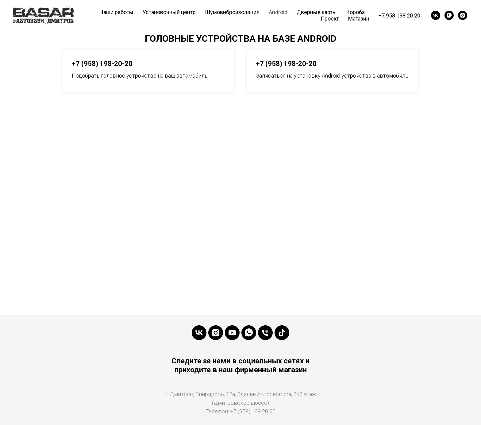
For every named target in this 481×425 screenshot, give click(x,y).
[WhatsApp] (449, 15)
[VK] (435, 15)
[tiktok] (282, 332)
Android (278, 12)
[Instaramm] (215, 332)
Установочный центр (169, 12)
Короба (355, 12)
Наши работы (116, 12)
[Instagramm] (462, 15)
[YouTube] (232, 332)
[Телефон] (265, 332)
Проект (330, 18)
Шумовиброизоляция (232, 12)
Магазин (358, 18)
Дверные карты (317, 12)
